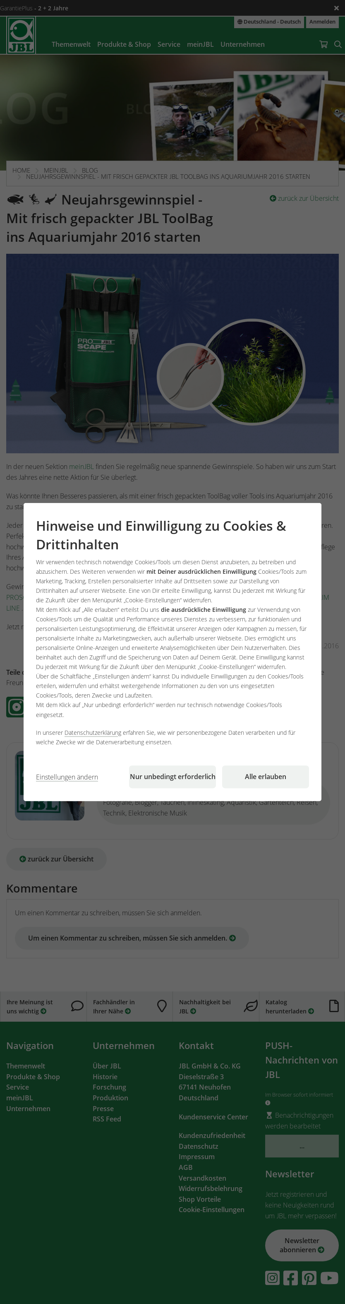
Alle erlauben (265, 776)
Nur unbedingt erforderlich (173, 776)
